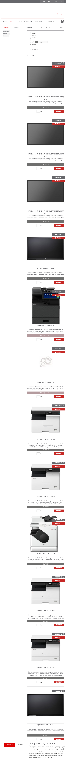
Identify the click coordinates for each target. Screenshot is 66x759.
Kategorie (6, 27)
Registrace (46, 2)
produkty (12, 21)
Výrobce (16, 27)
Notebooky (6, 34)
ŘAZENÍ (32, 42)
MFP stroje (6, 31)
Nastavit (20, 745)
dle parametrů (34, 49)
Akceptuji (10, 745)
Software (5, 36)
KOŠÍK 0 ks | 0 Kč (60, 14)
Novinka (33, 33)
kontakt (38, 21)
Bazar (32, 40)
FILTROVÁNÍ (33, 44)
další (61, 27)
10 (57, 27)
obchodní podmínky (25, 21)
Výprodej (33, 37)
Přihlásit (58, 2)
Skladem (33, 35)
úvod (5, 21)
